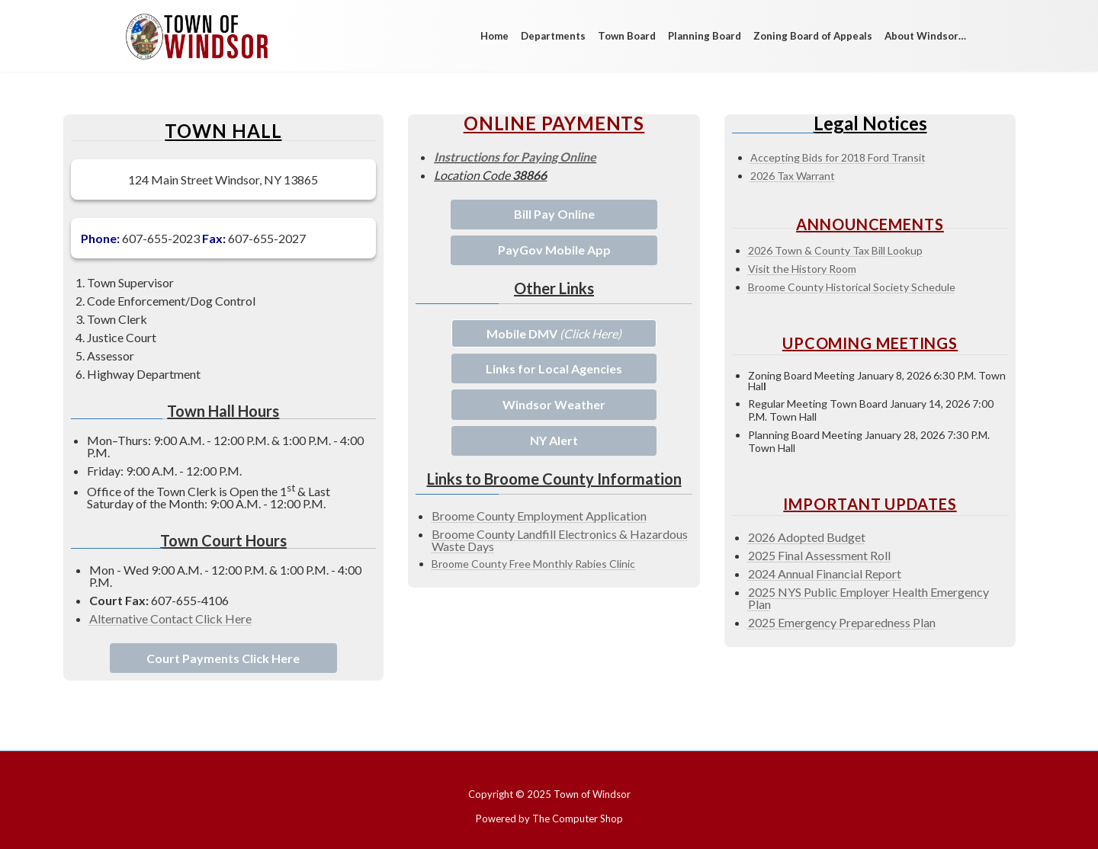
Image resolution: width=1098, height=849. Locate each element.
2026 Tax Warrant (792, 175)
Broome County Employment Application (539, 515)
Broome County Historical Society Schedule (851, 286)
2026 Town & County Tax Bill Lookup (835, 250)
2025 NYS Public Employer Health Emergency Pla (868, 598)
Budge (844, 537)
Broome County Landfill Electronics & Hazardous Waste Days (560, 540)
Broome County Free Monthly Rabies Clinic (533, 563)
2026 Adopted (786, 537)
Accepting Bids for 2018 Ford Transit (838, 157)
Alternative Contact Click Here (170, 618)
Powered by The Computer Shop (549, 818)
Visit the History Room (802, 268)
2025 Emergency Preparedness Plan (842, 622)
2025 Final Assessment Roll (819, 555)
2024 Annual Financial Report (824, 573)
